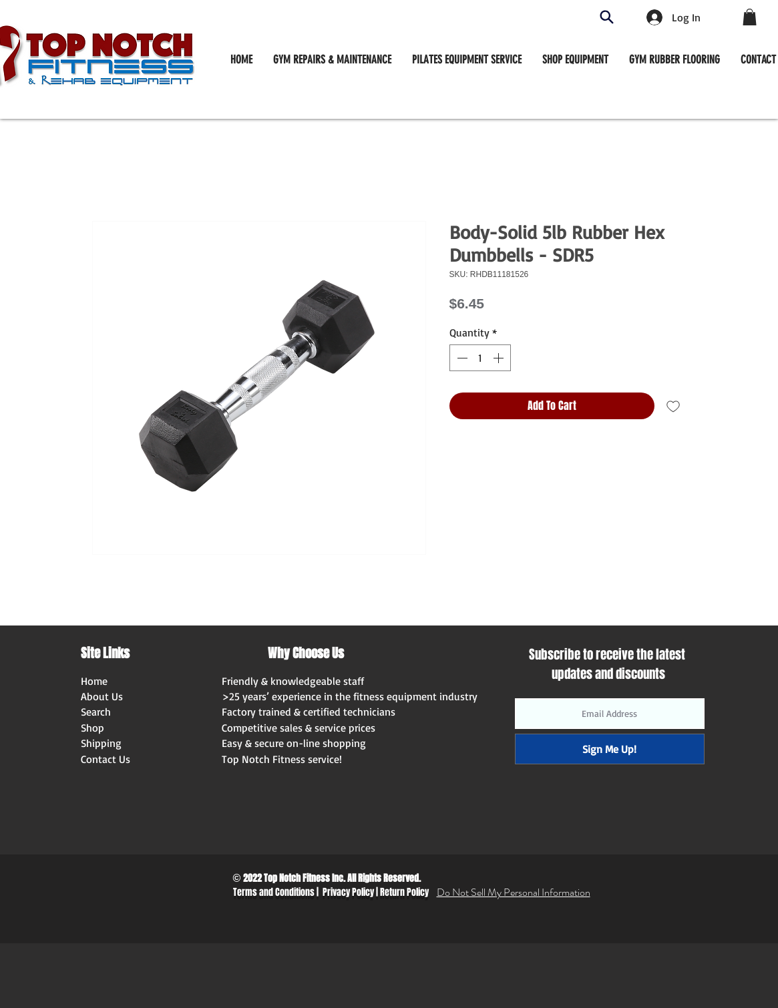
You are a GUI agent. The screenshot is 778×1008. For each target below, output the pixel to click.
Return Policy (404, 892)
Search (96, 711)
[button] (575, 59)
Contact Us (105, 759)
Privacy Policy (348, 892)
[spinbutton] (480, 357)
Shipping (101, 743)
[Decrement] (460, 357)
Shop (92, 727)
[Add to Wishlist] (673, 406)
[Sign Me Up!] (610, 749)
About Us (102, 696)
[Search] (607, 17)
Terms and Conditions (274, 892)
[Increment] (499, 357)
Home (94, 681)
